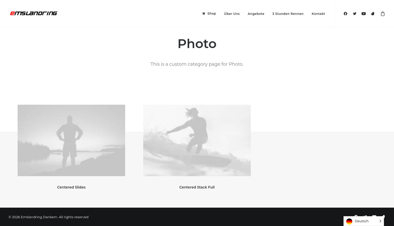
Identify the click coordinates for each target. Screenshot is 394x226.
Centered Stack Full (197, 187)
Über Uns (232, 14)
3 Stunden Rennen (288, 14)
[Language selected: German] (363, 221)
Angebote (256, 14)
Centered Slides (71, 187)
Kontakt (318, 14)
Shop (212, 13)
